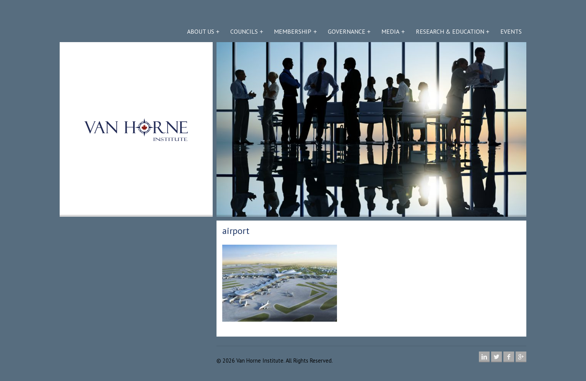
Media (390, 31)
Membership (292, 31)
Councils (244, 31)
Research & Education (450, 31)
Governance (346, 31)
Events (511, 31)
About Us (200, 31)
